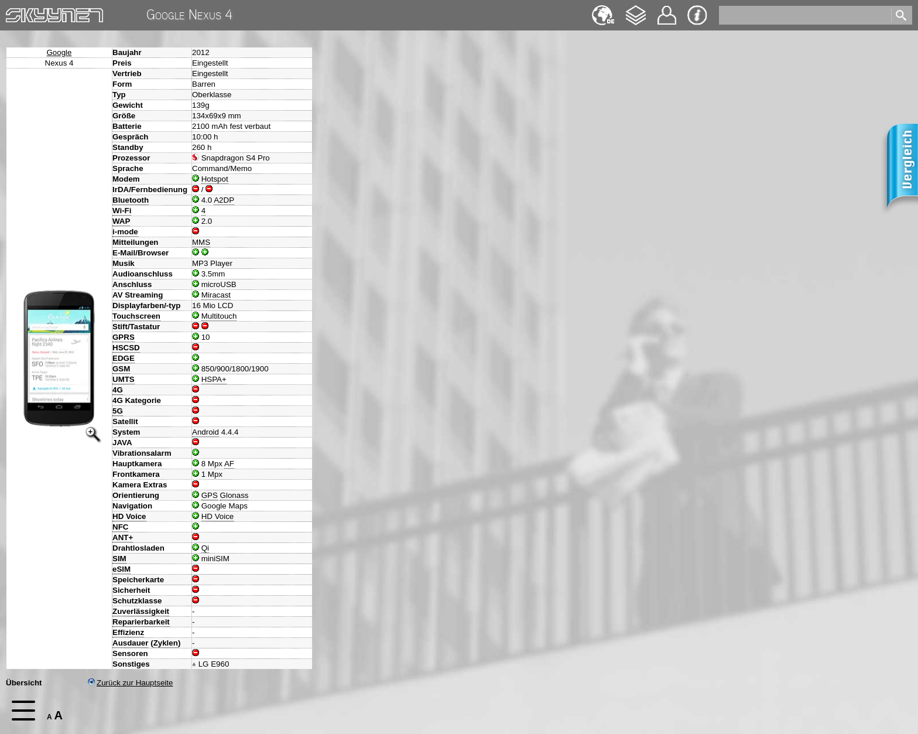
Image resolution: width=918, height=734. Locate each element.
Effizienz (128, 632)
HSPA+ (214, 379)
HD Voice (129, 516)
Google (59, 52)
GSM (121, 368)
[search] (804, 15)
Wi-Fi (121, 210)
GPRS (123, 337)
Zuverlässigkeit (140, 611)
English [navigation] (603, 9)
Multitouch (219, 316)
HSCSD (126, 347)
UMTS (123, 379)
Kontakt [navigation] (666, 10)
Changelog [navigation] (636, 9)
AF (229, 463)
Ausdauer (130, 643)
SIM (119, 558)
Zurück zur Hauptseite (130, 682)
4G (117, 389)
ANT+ (122, 537)
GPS (209, 495)
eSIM (121, 569)
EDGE (123, 358)
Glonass (234, 495)
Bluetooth (130, 200)
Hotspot (214, 179)
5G (117, 411)
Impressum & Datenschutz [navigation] (697, 15)
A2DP (224, 200)
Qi (205, 548)
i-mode (125, 231)
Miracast (216, 295)
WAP (121, 221)
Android (205, 432)
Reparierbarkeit (141, 621)
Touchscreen (136, 316)
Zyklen (165, 643)
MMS (201, 242)
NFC (120, 527)
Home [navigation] (16, 12)
